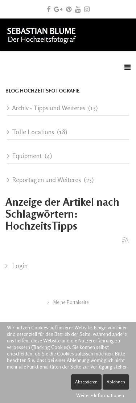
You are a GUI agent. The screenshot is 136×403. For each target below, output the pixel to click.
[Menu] (127, 67)
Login (19, 266)
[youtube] (78, 9)
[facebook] (48, 9)
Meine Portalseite (70, 302)
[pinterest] (68, 9)
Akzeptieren (86, 382)
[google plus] (58, 9)
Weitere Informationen (100, 395)
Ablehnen (116, 382)
